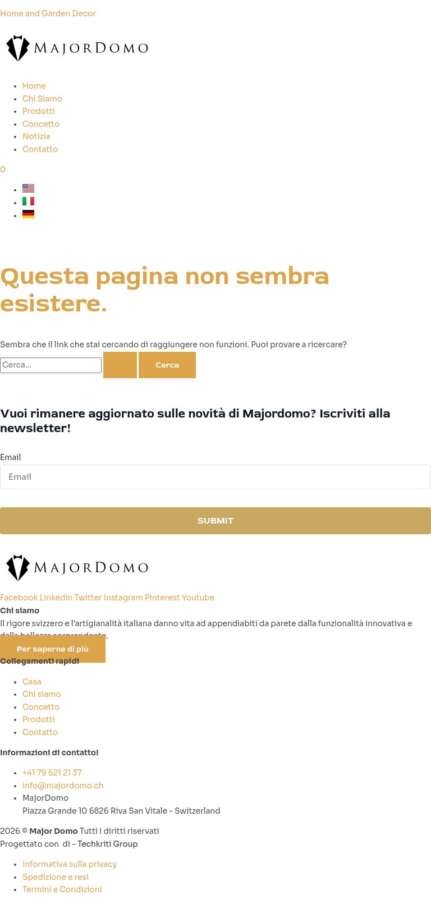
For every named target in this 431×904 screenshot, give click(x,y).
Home (34, 86)
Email (10, 457)
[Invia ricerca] (120, 365)
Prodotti (38, 111)
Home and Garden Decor (48, 14)
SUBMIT (216, 520)
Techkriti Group (107, 844)
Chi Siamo (42, 99)
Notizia (36, 136)
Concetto (40, 124)
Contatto (40, 149)
